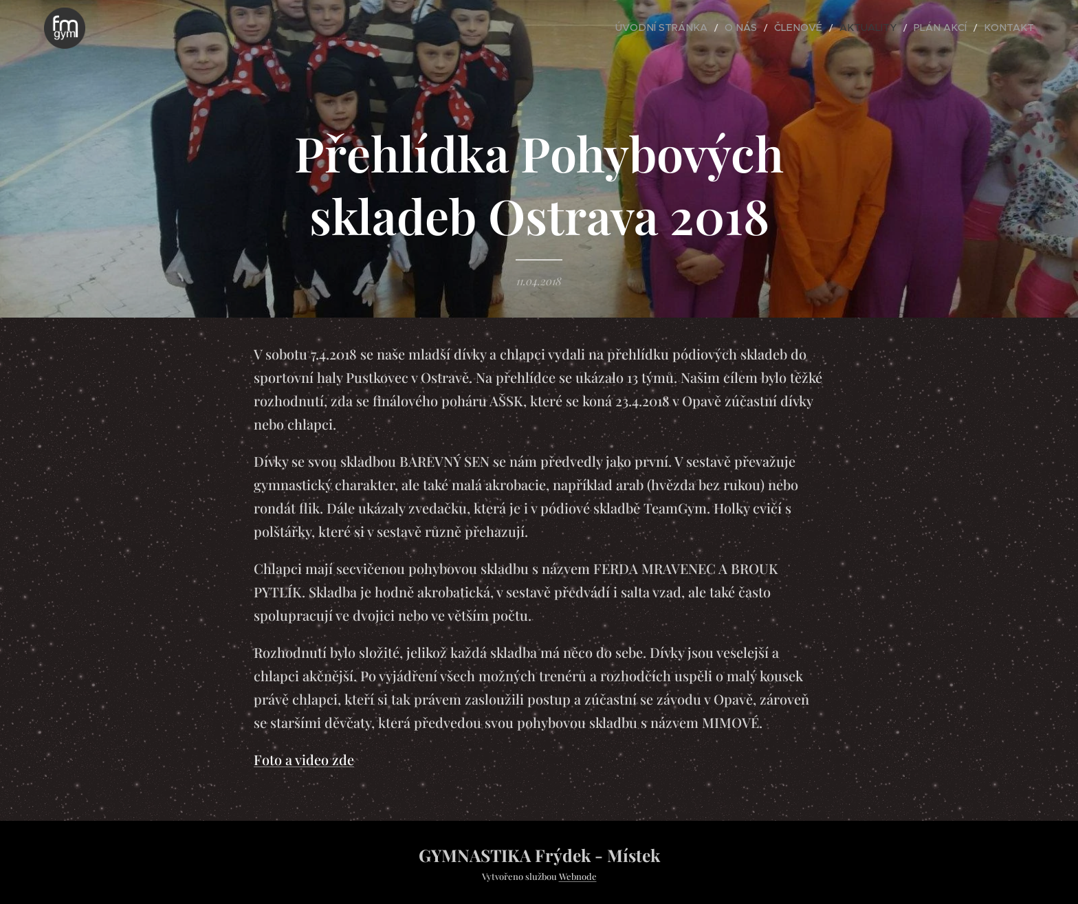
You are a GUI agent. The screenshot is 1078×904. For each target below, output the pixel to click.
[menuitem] (703, 28)
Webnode (578, 876)
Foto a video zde (304, 759)
